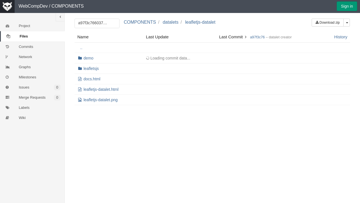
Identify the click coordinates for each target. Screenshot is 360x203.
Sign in (347, 6)
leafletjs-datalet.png (101, 100)
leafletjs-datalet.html (101, 89)
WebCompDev (33, 6)
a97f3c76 (257, 37)
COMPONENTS (67, 6)
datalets (170, 22)
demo (88, 58)
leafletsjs (91, 68)
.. (81, 47)
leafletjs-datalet (200, 22)
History (340, 36)
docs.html (92, 79)
